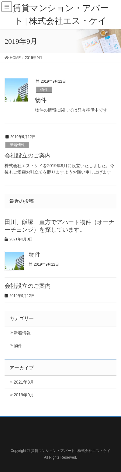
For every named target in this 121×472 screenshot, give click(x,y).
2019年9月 (24, 394)
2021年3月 (24, 382)
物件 (44, 90)
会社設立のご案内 (28, 155)
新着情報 (17, 145)
